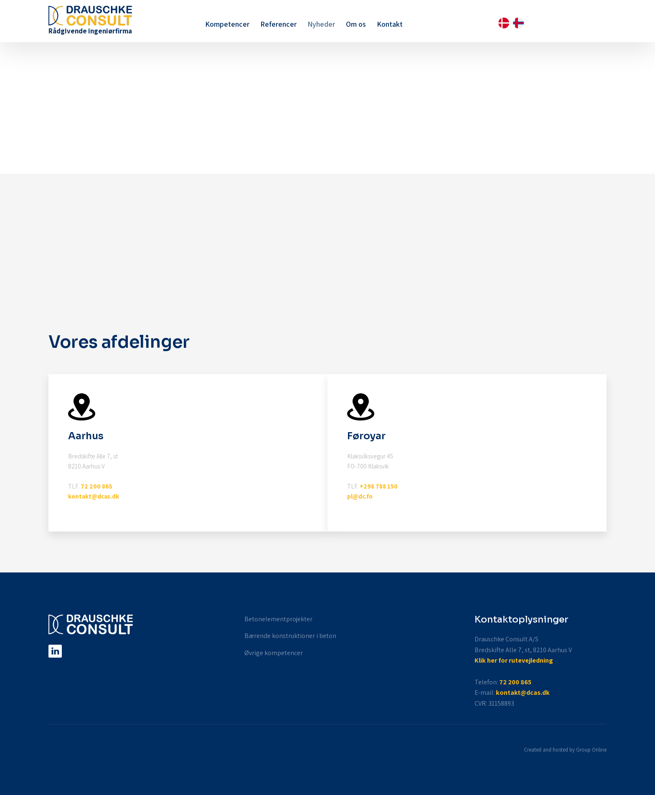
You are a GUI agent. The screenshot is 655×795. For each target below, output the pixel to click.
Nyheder (321, 24)
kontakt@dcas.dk (93, 496)
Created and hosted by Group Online (565, 749)
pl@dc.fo (360, 496)
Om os (356, 24)
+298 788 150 (379, 486)
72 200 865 (96, 486)
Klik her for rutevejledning (514, 660)
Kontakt (390, 24)
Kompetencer (227, 24)
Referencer (278, 24)
